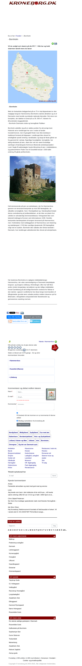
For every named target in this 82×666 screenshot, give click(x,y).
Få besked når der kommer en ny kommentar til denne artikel (36, 416)
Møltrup (11, 539)
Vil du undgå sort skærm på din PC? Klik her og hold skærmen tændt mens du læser (29, 47)
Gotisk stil (11, 458)
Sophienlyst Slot (14, 632)
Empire (10, 456)
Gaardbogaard (14, 564)
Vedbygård (13, 587)
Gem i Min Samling (14, 317)
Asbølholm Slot (14, 598)
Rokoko (44, 451)
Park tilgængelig (30, 465)
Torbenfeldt (13, 639)
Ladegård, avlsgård (32, 456)
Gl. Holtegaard (14, 584)
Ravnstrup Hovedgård (17, 591)
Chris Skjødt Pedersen (16, 498)
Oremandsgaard (15, 571)
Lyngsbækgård (14, 594)
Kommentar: (11, 404)
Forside (18, 36)
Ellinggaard (13, 601)
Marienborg (13, 642)
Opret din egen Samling (33, 317)
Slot (43, 460)
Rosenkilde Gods (15, 612)
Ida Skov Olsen (13, 507)
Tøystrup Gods (14, 580)
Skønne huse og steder (48, 457)
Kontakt (52, 658)
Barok (10, 451)
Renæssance (29, 467)
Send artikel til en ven (19, 321)
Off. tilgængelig (30, 463)
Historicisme (12, 465)
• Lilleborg (13, 377)
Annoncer (44, 658)
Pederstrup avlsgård (16, 543)
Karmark (12, 546)
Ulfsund (11, 560)
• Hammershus (14, 361)
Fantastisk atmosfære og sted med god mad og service (27, 486)
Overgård (12, 557)
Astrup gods (13, 653)
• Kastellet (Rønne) (16, 369)
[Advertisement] (32, 20)
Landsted (28, 458)
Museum (28, 460)
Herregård (11, 463)
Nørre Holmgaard (15, 609)
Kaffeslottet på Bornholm (18, 628)
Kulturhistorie (29, 453)
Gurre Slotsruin (14, 635)
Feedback (36, 321)
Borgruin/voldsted (14, 453)
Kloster (27, 451)
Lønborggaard (14, 550)
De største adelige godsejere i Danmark (23, 621)
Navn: (10, 391)
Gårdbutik (11, 460)
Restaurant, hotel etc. (49, 448)
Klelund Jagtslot (14, 649)
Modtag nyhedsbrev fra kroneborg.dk (31, 421)
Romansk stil (46, 453)
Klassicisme (29, 448)
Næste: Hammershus (48, 341)
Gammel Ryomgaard (16, 605)
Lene (10, 490)
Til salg (44, 463)
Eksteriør (12, 568)
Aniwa (10, 484)
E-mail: (11, 396)
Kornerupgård (14, 553)
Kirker (10, 467)
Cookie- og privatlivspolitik (32, 660)
